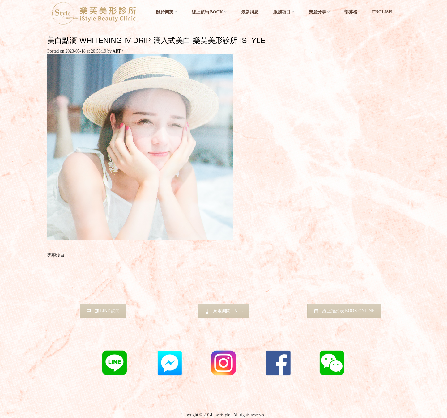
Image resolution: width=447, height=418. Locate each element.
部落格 (350, 12)
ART (117, 51)
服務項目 (282, 12)
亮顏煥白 (56, 255)
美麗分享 (317, 12)
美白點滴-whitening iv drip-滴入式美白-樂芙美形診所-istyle (156, 40)
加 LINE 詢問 (103, 311)
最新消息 (249, 12)
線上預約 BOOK (207, 12)
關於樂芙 (164, 12)
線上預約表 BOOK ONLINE (344, 311)
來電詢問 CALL (223, 311)
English (382, 12)
